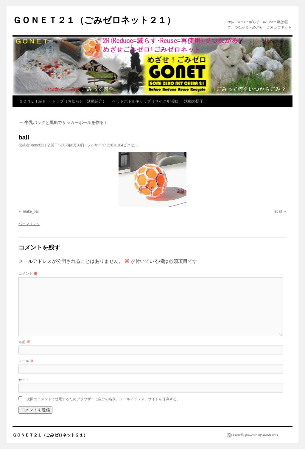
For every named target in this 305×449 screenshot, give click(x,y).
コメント (27, 273)
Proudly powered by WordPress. (256, 435)
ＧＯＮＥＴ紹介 (32, 101)
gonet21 (37, 145)
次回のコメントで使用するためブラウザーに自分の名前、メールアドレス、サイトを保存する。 (103, 399)
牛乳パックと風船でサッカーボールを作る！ (63, 122)
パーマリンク (29, 224)
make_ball (31, 211)
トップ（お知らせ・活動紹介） (79, 101)
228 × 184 (115, 145)
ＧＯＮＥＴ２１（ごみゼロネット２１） (94, 20)
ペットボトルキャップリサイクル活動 (145, 101)
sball (278, 211)
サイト (23, 380)
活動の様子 (193, 101)
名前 (24, 342)
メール (26, 361)
